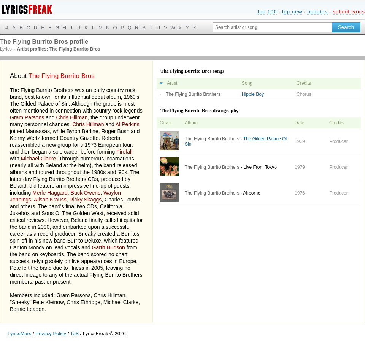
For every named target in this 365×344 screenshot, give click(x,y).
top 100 (267, 11)
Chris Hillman (71, 117)
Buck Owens (86, 193)
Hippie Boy (253, 94)
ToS (74, 333)
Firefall (124, 152)
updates (317, 11)
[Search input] (272, 27)
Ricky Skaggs (85, 200)
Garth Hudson (108, 247)
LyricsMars (19, 333)
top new (292, 11)
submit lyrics (349, 11)
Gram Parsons (27, 117)
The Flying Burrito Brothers (193, 94)
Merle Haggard (50, 193)
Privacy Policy (50, 333)
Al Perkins (128, 124)
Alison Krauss (50, 200)
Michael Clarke (38, 158)
